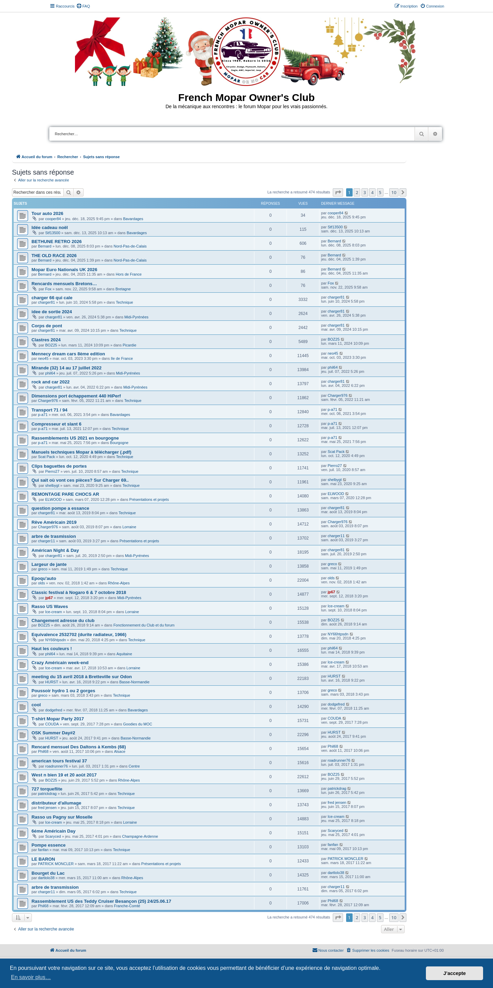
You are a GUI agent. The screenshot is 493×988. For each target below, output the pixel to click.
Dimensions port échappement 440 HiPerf (76, 395)
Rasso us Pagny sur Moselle (61, 817)
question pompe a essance (60, 508)
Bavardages (133, 219)
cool (36, 704)
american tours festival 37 (59, 760)
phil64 (50, 373)
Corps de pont (46, 325)
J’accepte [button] (454, 973)
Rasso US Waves (49, 606)
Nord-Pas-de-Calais (130, 246)
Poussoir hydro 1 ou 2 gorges (63, 690)
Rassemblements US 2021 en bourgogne (75, 438)
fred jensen (47, 808)
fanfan (43, 850)
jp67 (49, 598)
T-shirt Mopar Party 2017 (57, 718)
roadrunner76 (56, 766)
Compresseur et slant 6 (56, 424)
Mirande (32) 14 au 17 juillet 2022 (66, 367)
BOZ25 (51, 345)
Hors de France (129, 274)
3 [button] (365, 192)
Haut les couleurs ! (51, 648)
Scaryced (53, 836)
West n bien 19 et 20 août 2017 (64, 774)
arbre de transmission (55, 887)
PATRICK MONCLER (56, 864)
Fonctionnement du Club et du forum (144, 625)
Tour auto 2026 (47, 213)
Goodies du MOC (137, 724)
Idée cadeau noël (49, 227)
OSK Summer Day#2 (53, 732)
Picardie (129, 345)
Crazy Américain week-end (60, 662)
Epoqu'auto (43, 578)
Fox (48, 289)
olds (41, 583)
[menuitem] (83, 6)
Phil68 (43, 751)
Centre (134, 766)
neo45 (43, 358)
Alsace (119, 751)
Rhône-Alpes (119, 583)
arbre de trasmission (53, 536)
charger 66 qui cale (51, 297)
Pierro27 (52, 471)
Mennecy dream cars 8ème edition (68, 353)
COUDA (52, 724)
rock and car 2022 (50, 381)
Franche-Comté (127, 906)
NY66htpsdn (55, 640)
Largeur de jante (49, 564)
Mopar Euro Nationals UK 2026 (64, 269)
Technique (124, 302)
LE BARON (43, 859)
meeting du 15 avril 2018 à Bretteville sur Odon (81, 676)
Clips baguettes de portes (59, 466)
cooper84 (53, 219)
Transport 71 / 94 (49, 410)
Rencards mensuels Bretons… (64, 283)
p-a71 (43, 415)
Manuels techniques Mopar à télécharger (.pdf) (81, 452)
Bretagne (123, 289)
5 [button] (380, 192)
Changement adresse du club (62, 620)
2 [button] (357, 192)
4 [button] (372, 192)
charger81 (46, 302)
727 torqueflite (46, 788)
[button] (338, 192)
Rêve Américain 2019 (53, 522)
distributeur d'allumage (56, 803)
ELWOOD (53, 499)
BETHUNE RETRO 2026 (56, 241)
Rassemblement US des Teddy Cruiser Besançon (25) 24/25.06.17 (101, 901)
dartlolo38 (46, 878)
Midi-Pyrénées (136, 317)
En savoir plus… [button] (31, 977)
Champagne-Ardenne (140, 836)
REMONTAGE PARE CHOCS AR (65, 494)
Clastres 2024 (46, 339)
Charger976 (48, 400)
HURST (51, 682)
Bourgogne (119, 443)
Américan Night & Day (55, 550)
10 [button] (393, 192)
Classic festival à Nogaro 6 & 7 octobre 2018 (78, 592)
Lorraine (129, 527)
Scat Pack (46, 457)
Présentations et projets (149, 499)
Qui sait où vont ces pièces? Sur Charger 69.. (80, 480)
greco (43, 569)
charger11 (46, 541)
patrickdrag (47, 793)
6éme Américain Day (53, 831)
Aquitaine (124, 654)
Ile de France (122, 358)
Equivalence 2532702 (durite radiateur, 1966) (78, 634)
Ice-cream (53, 612)
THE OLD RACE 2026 (54, 255)
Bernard (44, 246)
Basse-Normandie (134, 682)
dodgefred (53, 710)
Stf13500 (52, 233)
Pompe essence (48, 845)
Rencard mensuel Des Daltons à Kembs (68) (78, 746)
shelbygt (52, 485)
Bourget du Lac (48, 873)
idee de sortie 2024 (51, 311)
